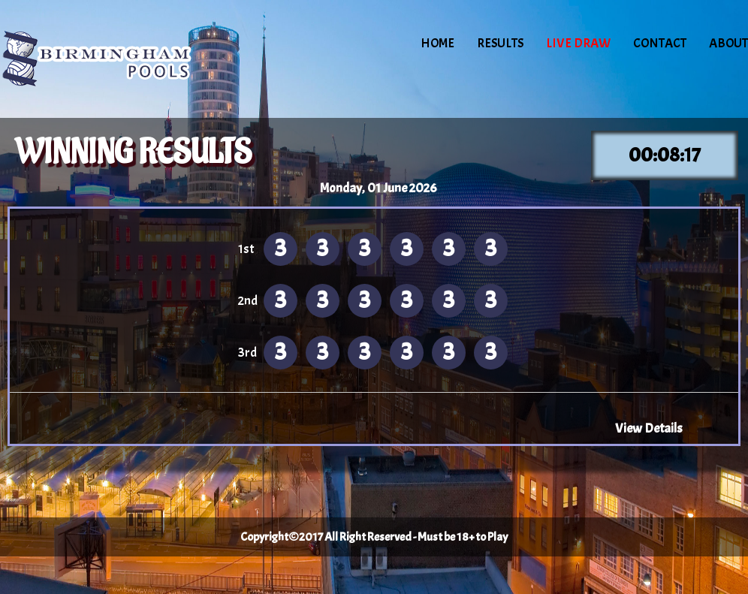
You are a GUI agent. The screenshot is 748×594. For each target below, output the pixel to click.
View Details (649, 428)
